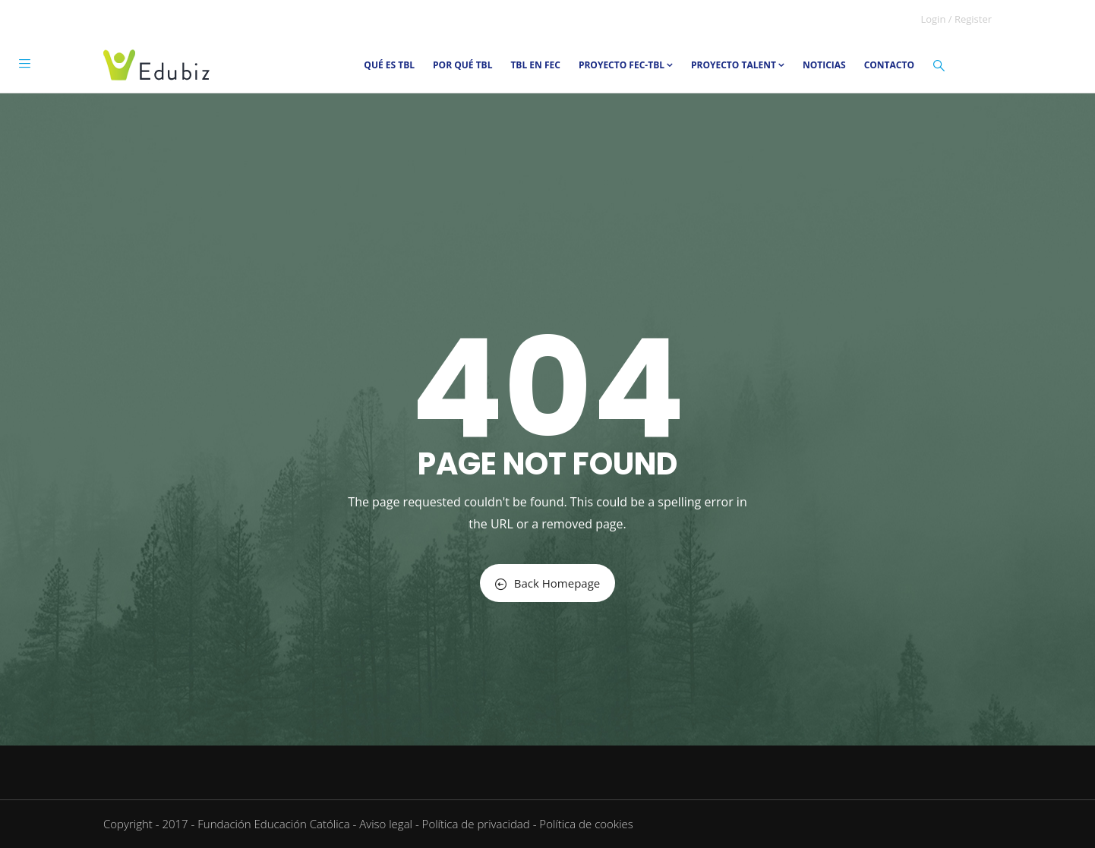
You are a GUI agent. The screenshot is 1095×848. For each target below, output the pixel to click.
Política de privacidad (476, 823)
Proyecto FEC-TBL (626, 64)
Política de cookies (586, 823)
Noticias (824, 64)
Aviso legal (385, 823)
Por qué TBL (462, 64)
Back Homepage (547, 583)
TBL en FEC (535, 64)
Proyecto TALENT (737, 64)
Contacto (889, 64)
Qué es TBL (389, 64)
